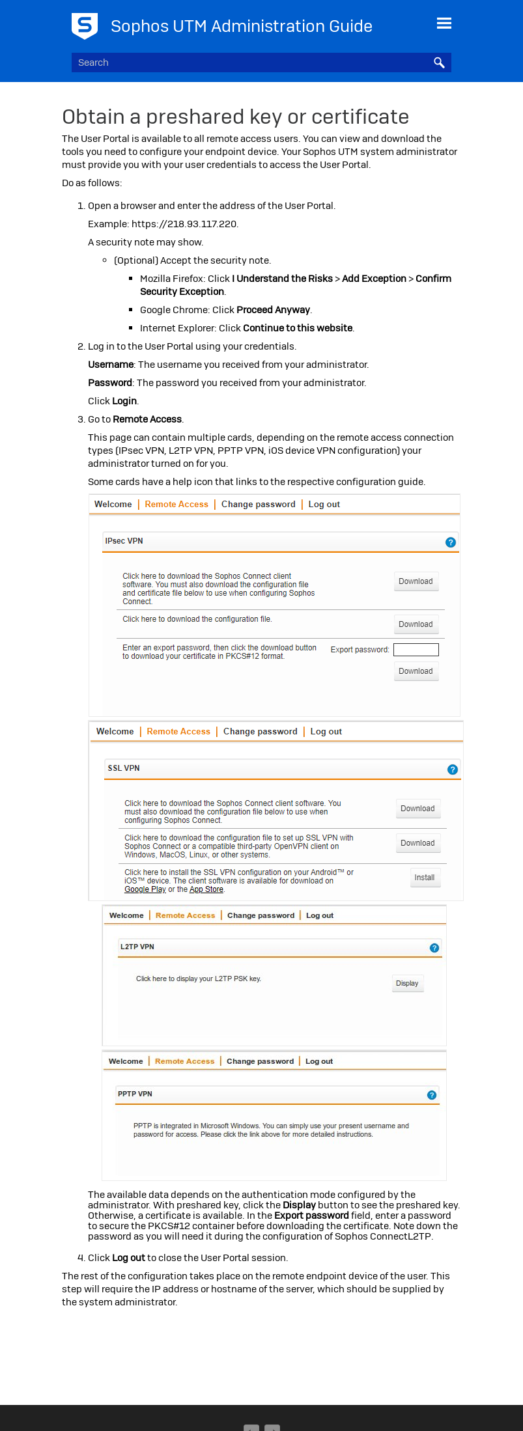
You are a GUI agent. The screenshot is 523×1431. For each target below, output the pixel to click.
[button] (439, 62)
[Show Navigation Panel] (444, 22)
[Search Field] (261, 62)
